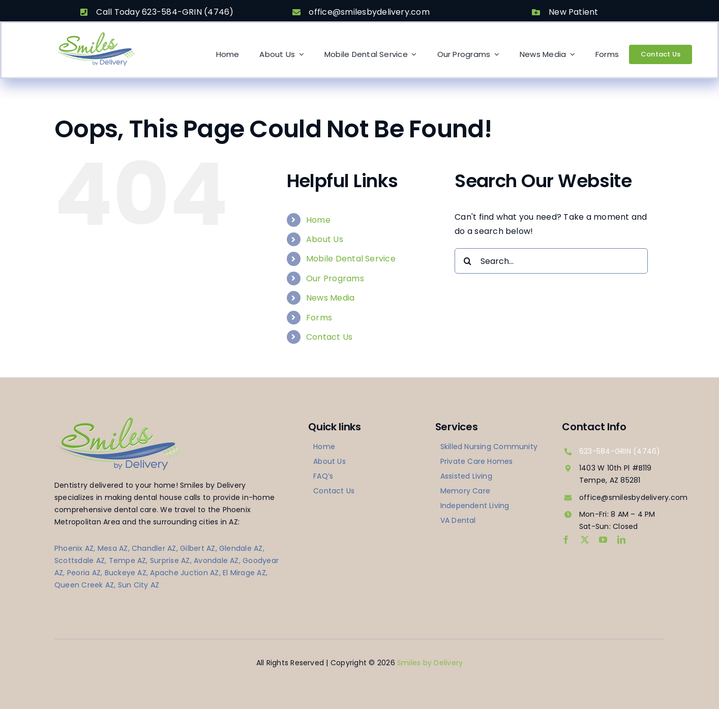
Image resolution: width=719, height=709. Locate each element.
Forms (319, 317)
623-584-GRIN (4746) (620, 451)
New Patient (573, 12)
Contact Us (329, 337)
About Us (324, 239)
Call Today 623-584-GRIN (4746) (164, 12)
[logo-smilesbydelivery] (95, 35)
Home (318, 220)
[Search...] (551, 261)
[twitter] (585, 540)
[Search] (467, 261)
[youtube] (603, 540)
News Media (330, 298)
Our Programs (335, 278)
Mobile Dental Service (351, 258)
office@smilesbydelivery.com (369, 12)
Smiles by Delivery (430, 663)
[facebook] (566, 540)
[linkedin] (621, 540)
